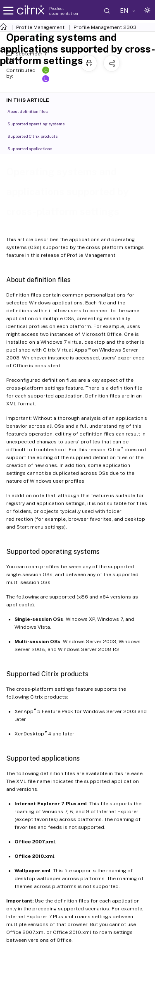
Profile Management (40, 27)
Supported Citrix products (37, 136)
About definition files (32, 111)
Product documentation (63, 11)
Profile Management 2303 (105, 27)
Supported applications (34, 148)
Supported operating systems (40, 123)
